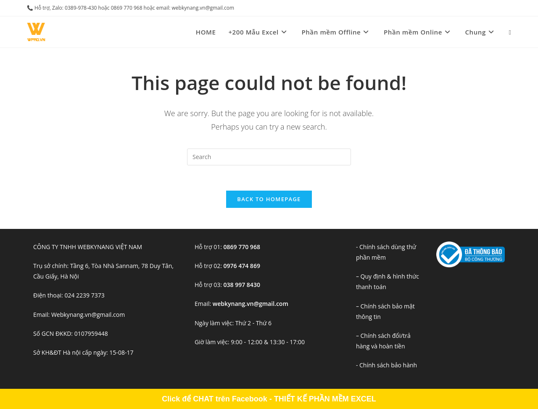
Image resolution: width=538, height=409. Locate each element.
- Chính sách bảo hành (386, 365)
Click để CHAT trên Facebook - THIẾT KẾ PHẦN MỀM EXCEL (269, 399)
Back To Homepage (269, 199)
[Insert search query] (269, 157)
